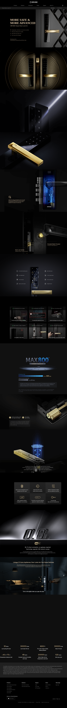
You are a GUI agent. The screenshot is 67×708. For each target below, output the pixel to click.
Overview (53, 8)
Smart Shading (9, 691)
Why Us (47, 686)
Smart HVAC (9, 692)
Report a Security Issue (45, 702)
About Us (51, 5)
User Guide (37, 686)
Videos (38, 5)
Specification (59, 8)
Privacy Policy (38, 702)
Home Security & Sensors (11, 689)
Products (15, 5)
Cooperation (30, 5)
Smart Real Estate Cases (26, 686)
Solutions (22, 5)
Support (44, 5)
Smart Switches (9, 686)
